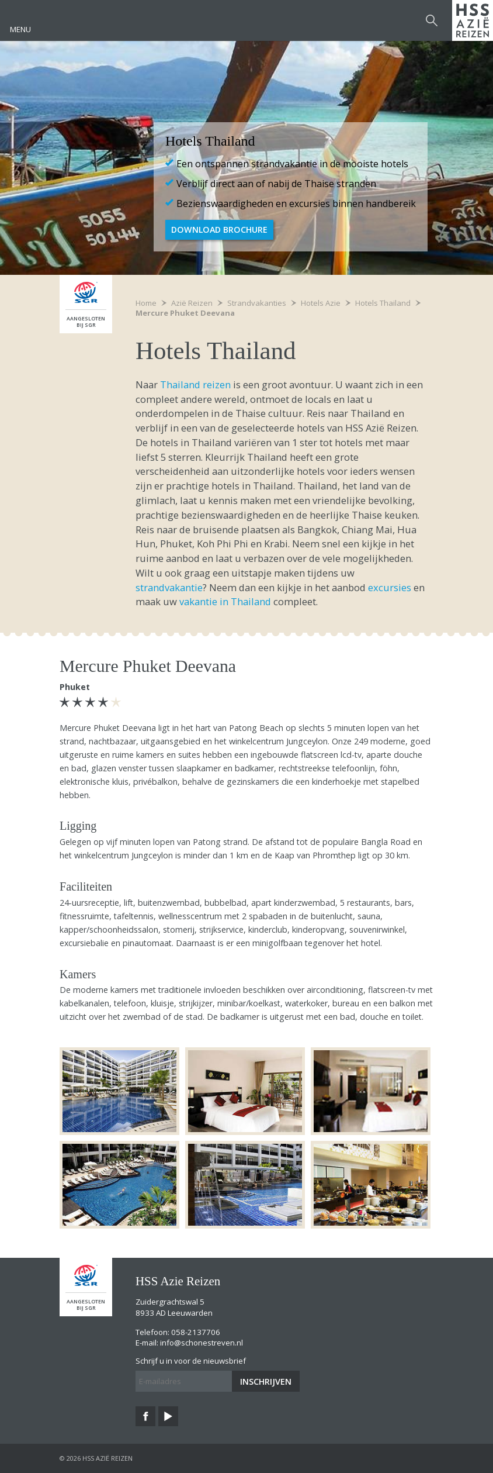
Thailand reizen (195, 384)
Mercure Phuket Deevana (185, 313)
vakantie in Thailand (225, 601)
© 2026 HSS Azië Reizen (96, 1458)
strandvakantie (169, 587)
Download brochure (219, 229)
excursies (389, 587)
